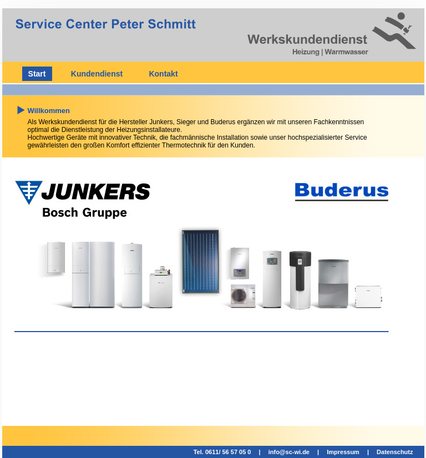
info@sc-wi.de (289, 452)
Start (37, 73)
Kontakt (163, 73)
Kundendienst (97, 73)
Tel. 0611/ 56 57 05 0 (222, 452)
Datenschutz (395, 452)
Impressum (343, 452)
